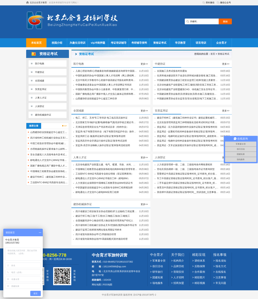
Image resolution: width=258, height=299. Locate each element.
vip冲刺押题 (98, 42)
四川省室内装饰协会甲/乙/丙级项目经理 (96, 234)
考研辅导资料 (139, 42)
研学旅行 (157, 271)
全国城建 (39, 80)
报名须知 (221, 260)
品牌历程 (178, 266)
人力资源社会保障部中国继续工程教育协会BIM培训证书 (104, 183)
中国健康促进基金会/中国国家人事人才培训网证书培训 (103, 84)
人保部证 (39, 106)
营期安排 (178, 271)
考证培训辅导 (119, 42)
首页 (212, 54)
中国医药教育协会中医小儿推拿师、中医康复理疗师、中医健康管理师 (111, 89)
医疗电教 (39, 63)
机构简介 (178, 260)
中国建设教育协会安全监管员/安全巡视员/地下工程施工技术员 (188, 98)
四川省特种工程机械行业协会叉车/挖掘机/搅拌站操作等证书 (60, 137)
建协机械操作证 (43, 114)
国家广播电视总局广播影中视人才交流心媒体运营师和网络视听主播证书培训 (115, 94)
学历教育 (180, 42)
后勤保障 (199, 266)
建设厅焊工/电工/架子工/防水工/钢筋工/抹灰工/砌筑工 (103, 216)
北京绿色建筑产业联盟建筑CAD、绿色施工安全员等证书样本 (188, 89)
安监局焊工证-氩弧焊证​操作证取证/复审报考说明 (100, 136)
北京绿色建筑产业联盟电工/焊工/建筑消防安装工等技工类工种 (188, 84)
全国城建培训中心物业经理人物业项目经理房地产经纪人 (104, 220)
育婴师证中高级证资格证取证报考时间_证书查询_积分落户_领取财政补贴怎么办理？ (200, 173)
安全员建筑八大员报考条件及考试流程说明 (52, 154)
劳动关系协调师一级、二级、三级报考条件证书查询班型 (186, 169)
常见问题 (221, 283)
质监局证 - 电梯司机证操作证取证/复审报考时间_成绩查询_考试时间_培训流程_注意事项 (202, 136)
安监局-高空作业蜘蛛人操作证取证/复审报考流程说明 (103, 145)
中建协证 (39, 72)
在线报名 (221, 271)
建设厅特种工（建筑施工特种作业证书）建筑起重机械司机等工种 (63, 177)
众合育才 (221, 42)
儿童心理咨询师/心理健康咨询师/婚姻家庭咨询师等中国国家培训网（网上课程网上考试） (121, 71)
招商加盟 (178, 283)
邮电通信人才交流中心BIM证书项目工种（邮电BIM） (57, 160)
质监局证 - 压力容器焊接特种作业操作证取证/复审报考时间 (187, 127)
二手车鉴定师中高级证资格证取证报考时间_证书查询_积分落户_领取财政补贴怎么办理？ (202, 183)
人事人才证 (41, 97)
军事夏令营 (159, 260)
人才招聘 (178, 277)
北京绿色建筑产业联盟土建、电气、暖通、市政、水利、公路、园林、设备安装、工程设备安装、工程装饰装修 (132, 164)
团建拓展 (157, 277)
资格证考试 (159, 42)
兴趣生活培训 (77, 42)
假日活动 (157, 266)
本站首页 (36, 42)
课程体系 (199, 260)
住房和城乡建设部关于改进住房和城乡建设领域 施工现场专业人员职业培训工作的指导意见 (203, 75)
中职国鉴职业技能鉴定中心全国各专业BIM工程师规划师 (104, 187)
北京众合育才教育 (38, 2)
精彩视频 (199, 283)
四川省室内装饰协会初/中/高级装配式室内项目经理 (102, 239)
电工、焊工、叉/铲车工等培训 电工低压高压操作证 (102, 117)
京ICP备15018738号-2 (144, 294)
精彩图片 (199, 277)
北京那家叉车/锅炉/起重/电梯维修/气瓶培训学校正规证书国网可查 (109, 122)
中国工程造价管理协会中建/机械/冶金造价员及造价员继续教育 (62, 143)
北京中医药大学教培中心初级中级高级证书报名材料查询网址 (107, 80)
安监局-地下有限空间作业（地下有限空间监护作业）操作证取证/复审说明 (113, 131)
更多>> (144, 64)
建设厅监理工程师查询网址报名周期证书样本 (99, 229)
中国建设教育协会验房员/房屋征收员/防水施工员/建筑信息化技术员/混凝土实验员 (198, 94)
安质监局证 (41, 89)
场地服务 (157, 283)
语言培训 (201, 42)
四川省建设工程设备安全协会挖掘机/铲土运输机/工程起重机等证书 (110, 211)
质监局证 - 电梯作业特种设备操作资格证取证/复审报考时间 (187, 140)
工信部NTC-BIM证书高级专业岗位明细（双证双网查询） (59, 182)
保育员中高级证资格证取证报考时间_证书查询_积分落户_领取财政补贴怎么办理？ (199, 187)
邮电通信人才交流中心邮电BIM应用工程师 (97, 192)
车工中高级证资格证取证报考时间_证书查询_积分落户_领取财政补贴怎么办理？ (198, 178)
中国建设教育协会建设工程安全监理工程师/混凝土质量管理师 (188, 80)
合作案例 (199, 271)
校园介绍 (57, 42)
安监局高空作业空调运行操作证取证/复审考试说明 (101, 140)
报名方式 (221, 266)
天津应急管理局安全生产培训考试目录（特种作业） (102, 127)
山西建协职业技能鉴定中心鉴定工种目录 (51, 132)
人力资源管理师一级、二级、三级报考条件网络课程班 (184, 164)
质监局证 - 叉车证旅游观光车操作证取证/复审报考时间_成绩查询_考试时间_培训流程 (200, 145)
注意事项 (221, 277)
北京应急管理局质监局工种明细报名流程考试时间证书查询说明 (189, 122)
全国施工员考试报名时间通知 (172, 71)
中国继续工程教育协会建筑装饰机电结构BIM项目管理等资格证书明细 (65, 171)
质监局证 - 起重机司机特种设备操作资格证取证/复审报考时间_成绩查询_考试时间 (199, 131)
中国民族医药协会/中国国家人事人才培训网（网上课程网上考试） (109, 75)
